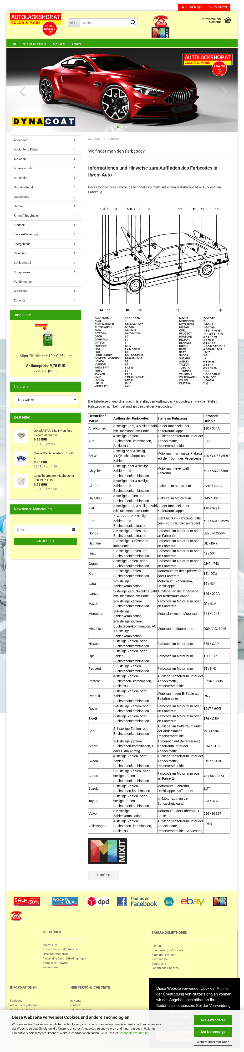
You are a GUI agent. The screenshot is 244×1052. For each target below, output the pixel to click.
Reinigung (20, 253)
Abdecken (20, 140)
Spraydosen (22, 272)
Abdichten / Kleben (26, 149)
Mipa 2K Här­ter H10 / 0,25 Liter (46, 356)
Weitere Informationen (213, 1042)
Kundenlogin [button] (192, 7)
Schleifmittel (22, 262)
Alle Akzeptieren (213, 1020)
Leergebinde (22, 244)
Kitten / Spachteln (26, 215)
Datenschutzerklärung (133, 1033)
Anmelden (45, 541)
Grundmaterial (23, 187)
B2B (13, 44)
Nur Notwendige (213, 1032)
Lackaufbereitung (26, 234)
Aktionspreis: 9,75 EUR (45, 365)
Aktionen (20, 159)
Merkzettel (218, 7)
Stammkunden (34, 44)
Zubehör (19, 300)
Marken (59, 44)
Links (76, 44)
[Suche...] (74, 22)
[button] (21, 91)
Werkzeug (20, 291)
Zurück (103, 875)
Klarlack (19, 225)
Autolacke (20, 178)
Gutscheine (21, 196)
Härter (18, 206)
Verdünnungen (23, 281)
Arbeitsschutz (23, 168)
